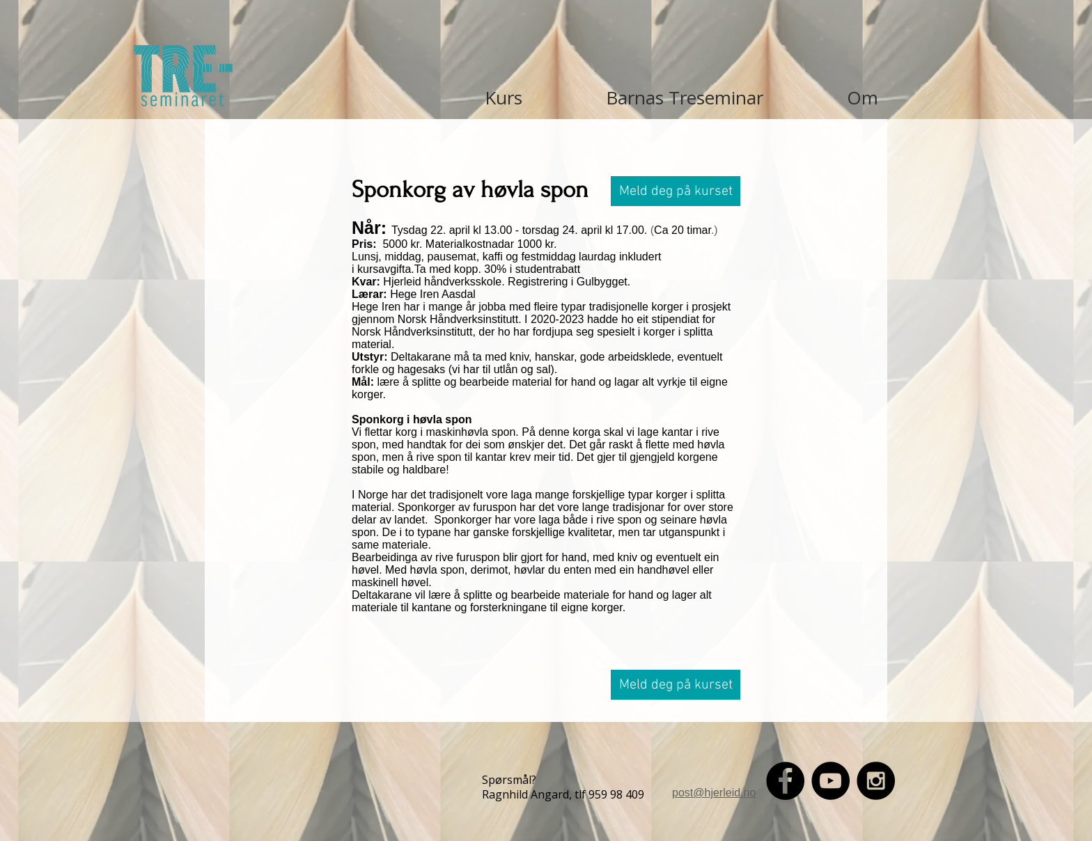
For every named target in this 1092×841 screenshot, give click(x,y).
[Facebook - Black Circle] (785, 781)
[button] (675, 191)
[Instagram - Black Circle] (876, 781)
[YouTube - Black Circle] (830, 781)
